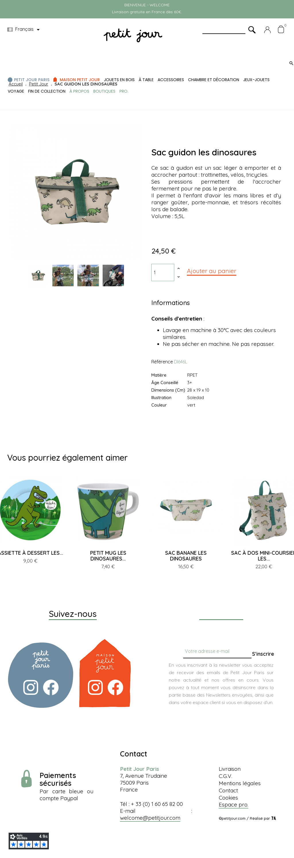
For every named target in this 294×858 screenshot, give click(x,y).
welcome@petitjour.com (150, 817)
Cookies (228, 797)
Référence (162, 362)
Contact (228, 790)
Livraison (230, 768)
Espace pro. (233, 804)
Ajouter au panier (211, 270)
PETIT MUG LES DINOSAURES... (108, 556)
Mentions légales (240, 783)
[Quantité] (162, 272)
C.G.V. (225, 776)
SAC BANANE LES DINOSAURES (186, 556)
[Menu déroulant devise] (24, 29)
